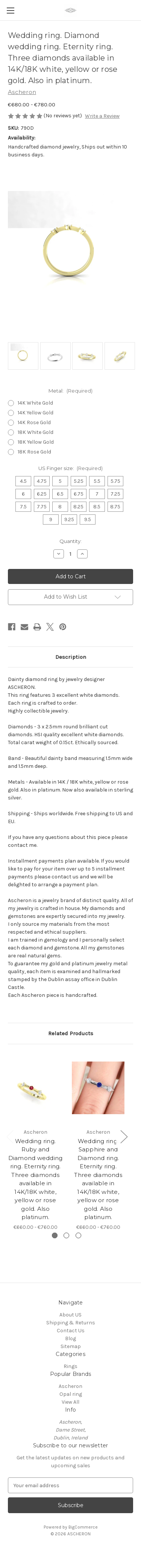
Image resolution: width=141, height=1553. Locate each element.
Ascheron (70, 1386)
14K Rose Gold (34, 422)
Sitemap (71, 1346)
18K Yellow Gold (36, 442)
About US (70, 1315)
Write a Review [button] (102, 116)
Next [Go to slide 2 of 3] (123, 1136)
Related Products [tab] (70, 1033)
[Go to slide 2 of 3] (66, 1235)
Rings (70, 1366)
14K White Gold (35, 403)
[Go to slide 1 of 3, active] (55, 1235)
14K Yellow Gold (35, 412)
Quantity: (70, 541)
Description (70, 657)
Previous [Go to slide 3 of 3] (9, 1136)
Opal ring (70, 1394)
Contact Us (71, 1330)
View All (70, 1402)
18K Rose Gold (34, 452)
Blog (70, 1338)
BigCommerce (83, 1527)
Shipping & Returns (70, 1322)
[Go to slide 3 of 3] (78, 1235)
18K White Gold (35, 432)
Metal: (70, 391)
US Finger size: (70, 468)
